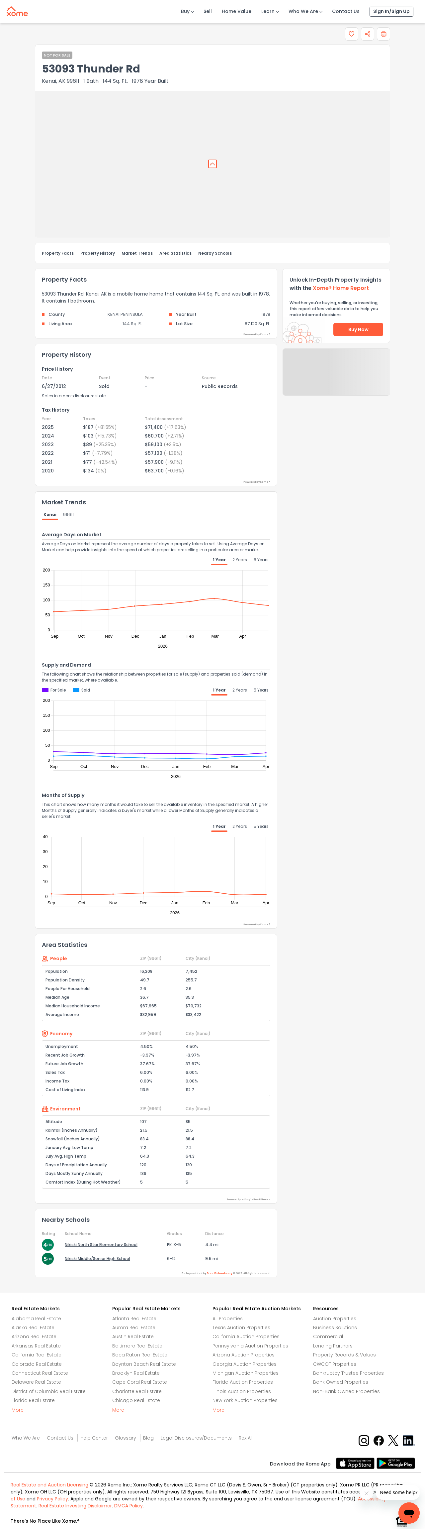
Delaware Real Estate (36, 1382)
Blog (148, 1438)
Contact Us (346, 11)
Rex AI (245, 1438)
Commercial (328, 1336)
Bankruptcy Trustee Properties (348, 1373)
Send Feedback (336, 378)
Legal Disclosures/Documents (196, 1438)
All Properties (227, 1318)
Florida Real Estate (33, 1400)
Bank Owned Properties (340, 1382)
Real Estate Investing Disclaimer (75, 1505)
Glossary (125, 1438)
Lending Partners (333, 1345)
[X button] (394, 1440)
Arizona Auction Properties (243, 1354)
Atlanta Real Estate (134, 1318)
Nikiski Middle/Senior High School (97, 1258)
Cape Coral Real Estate (139, 1382)
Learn (268, 11)
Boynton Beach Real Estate (144, 1364)
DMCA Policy (128, 1505)
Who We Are (303, 11)
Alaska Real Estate (33, 1327)
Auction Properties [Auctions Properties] (334, 1318)
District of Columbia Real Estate (49, 1391)
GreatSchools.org (219, 1273)
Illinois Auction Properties (241, 1391)
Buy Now (358, 329)
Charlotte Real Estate (137, 1391)
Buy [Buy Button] (185, 11)
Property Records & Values (344, 1354)
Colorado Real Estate (37, 1364)
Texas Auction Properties (241, 1327)
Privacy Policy (52, 1498)
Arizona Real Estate (34, 1336)
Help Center (94, 1438)
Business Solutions (335, 1327)
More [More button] (18, 1410)
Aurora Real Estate (133, 1327)
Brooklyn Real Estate (136, 1373)
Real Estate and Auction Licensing (49, 1484)
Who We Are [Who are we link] (26, 1438)
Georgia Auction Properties (244, 1364)
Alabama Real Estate (36, 1318)
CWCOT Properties (334, 1364)
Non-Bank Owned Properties (346, 1391)
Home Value (236, 11)
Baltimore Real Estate (137, 1345)
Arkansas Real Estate (36, 1345)
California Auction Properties (246, 1336)
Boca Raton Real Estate (139, 1354)
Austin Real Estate (133, 1336)
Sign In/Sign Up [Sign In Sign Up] (391, 11)
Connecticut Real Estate (40, 1373)
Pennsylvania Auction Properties (250, 1345)
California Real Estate (36, 1354)
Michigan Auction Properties (245, 1373)
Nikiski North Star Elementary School (101, 1244)
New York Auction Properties (245, 1400)
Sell (208, 11)
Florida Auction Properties (242, 1382)
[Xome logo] (17, 10)
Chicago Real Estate (136, 1400)
